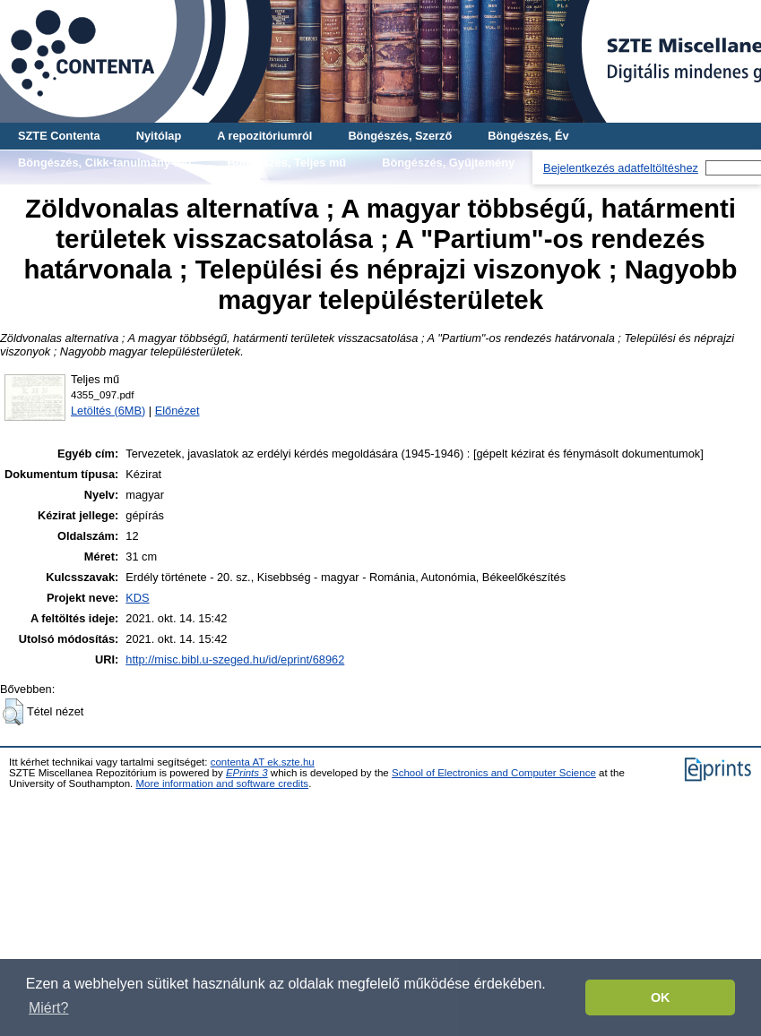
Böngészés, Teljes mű (286, 162)
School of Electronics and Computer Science (494, 772)
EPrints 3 (247, 772)
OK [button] (660, 997)
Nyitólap (158, 135)
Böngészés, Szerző (400, 135)
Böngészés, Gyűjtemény (448, 162)
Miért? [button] (48, 1007)
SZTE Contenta (59, 135)
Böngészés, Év (528, 135)
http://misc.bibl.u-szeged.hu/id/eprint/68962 (234, 659)
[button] (13, 711)
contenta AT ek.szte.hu (263, 762)
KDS (137, 597)
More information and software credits (221, 783)
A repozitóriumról (264, 135)
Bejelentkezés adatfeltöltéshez (620, 168)
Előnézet (177, 410)
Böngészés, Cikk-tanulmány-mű (104, 162)
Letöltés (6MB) (108, 410)
